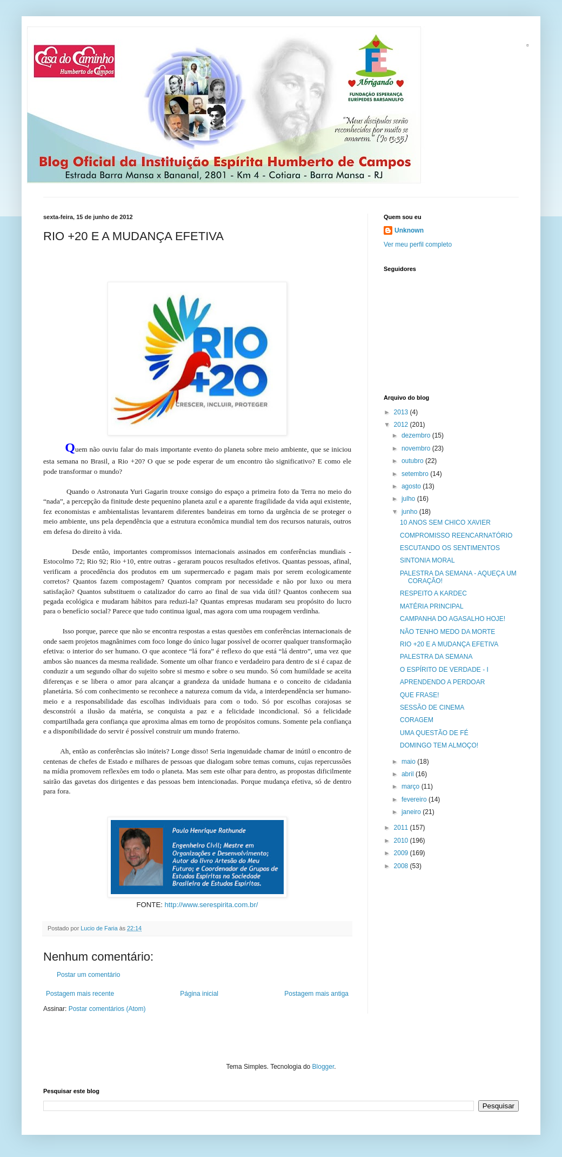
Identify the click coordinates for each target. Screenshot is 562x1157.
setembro (416, 474)
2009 (402, 853)
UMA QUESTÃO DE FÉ (434, 733)
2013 (402, 412)
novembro (417, 448)
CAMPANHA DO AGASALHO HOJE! (452, 619)
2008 (402, 866)
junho (410, 511)
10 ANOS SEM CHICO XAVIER (445, 522)
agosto (412, 486)
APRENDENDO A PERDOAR (442, 682)
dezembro (417, 435)
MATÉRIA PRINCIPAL (432, 606)
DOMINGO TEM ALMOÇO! (439, 745)
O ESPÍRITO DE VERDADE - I (444, 669)
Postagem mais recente (80, 993)
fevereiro (415, 799)
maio (409, 761)
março (412, 786)
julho (409, 499)
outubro (413, 461)
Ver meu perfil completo (418, 244)
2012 (402, 424)
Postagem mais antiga (316, 993)
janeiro (412, 812)
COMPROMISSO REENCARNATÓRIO (456, 535)
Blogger (323, 1066)
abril (409, 774)
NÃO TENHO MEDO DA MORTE (447, 632)
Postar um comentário (88, 975)
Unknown (409, 230)
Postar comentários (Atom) (107, 1009)
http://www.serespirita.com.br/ (211, 905)
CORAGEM (416, 720)
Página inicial (199, 993)
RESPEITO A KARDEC (433, 593)
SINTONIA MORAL (427, 560)
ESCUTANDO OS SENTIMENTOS (450, 548)
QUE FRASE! (419, 695)
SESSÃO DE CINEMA (432, 707)
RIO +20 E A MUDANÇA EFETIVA (449, 644)
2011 (402, 827)
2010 (402, 840)
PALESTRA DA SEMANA (436, 656)
